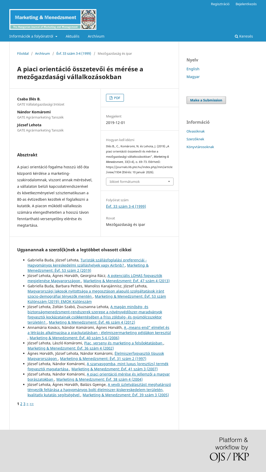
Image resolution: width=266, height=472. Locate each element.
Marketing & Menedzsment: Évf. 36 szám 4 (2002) (71, 348)
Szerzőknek (195, 139)
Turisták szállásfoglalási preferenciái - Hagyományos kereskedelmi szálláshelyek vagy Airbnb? (87, 263)
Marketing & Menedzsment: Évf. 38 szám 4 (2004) (99, 379)
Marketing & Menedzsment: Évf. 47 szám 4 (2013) (126, 280)
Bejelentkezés (246, 4)
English (193, 68)
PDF (116, 97)
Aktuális (72, 36)
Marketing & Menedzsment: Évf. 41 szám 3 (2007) (114, 368)
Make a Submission (206, 100)
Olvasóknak (196, 131)
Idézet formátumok (125, 181)
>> (32, 403)
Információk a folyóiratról (31, 36)
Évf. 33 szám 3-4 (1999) (73, 53)
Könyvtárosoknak (200, 146)
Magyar (193, 76)
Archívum (96, 36)
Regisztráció (220, 4)
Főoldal (23, 53)
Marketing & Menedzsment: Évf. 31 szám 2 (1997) (103, 358)
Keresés (244, 36)
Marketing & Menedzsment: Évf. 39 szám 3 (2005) (126, 394)
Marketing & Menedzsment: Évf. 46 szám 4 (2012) (92, 322)
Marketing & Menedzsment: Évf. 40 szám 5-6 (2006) (74, 337)
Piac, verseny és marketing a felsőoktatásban (123, 343)
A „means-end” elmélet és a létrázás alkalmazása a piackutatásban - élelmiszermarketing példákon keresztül (99, 330)
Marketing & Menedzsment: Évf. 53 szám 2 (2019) (88, 268)
